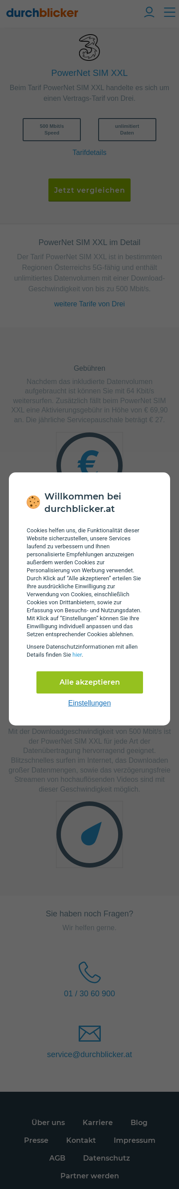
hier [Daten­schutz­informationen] (77, 654)
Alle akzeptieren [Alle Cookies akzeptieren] (90, 682)
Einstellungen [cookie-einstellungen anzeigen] (89, 703)
